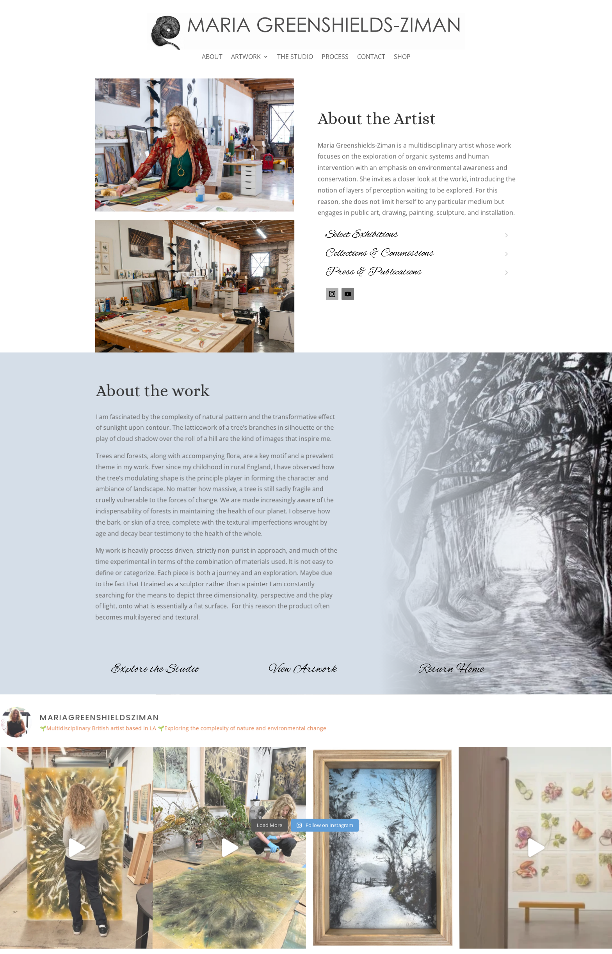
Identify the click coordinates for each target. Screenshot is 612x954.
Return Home (451, 669)
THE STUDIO (295, 57)
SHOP (402, 57)
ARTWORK (246, 57)
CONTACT (371, 57)
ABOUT (212, 57)
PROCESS (335, 57)
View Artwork (303, 669)
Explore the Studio (155, 669)
